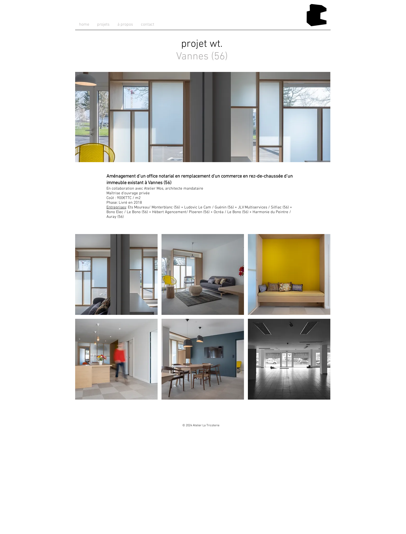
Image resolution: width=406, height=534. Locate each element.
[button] (116, 274)
